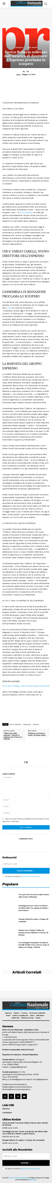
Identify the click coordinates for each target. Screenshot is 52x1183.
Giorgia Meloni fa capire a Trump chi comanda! (23, 1140)
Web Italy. (33, 1180)
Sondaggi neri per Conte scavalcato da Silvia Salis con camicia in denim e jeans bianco (33, 907)
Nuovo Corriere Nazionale (18, 1178)
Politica (5, 1136)
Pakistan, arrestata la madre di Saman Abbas (37, 734)
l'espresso (27, 724)
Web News (32, 47)
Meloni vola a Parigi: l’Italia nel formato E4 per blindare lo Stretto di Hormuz (33, 932)
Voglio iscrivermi (26, 871)
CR (28, 71)
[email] (26, 864)
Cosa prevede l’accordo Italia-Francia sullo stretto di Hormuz (33, 895)
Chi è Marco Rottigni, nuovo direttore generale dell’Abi (25, 686)
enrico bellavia (15, 724)
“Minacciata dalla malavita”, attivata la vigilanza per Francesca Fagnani (13, 736)
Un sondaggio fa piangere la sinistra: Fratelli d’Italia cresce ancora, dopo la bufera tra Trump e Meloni (33, 944)
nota (9, 308)
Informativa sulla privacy (30, 876)
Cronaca (18, 47)
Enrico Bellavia (26, 212)
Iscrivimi (26, 1163)
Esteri (4, 1128)
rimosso (36, 724)
